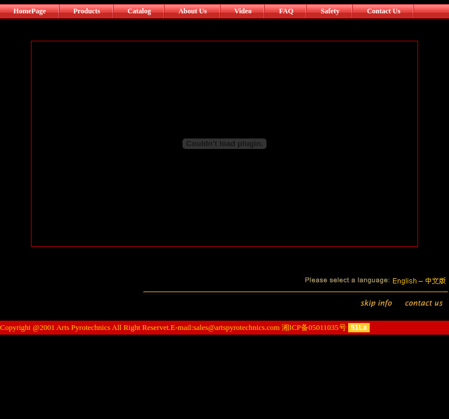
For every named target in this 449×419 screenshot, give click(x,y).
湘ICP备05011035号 (314, 327)
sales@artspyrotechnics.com (237, 327)
